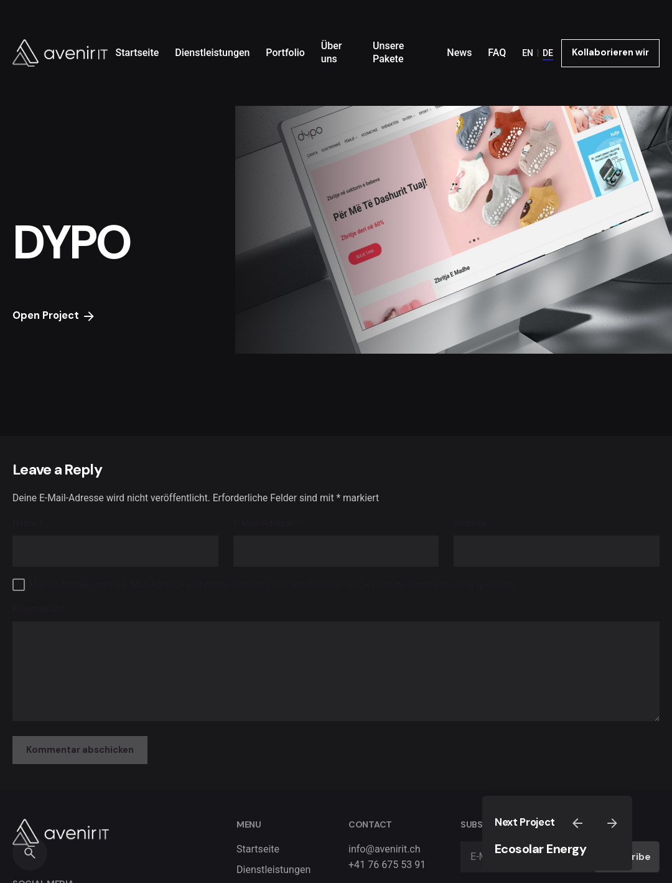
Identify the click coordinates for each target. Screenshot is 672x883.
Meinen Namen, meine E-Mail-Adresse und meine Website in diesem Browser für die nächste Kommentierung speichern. (273, 584)
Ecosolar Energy (541, 849)
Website (470, 523)
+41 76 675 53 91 (387, 865)
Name (27, 523)
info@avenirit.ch (384, 849)
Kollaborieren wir (610, 52)
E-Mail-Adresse (267, 523)
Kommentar (38, 609)
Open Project (54, 315)
